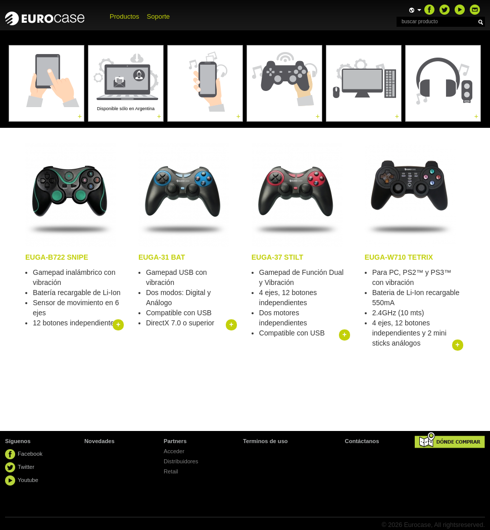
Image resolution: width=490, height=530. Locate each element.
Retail (171, 471)
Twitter (26, 467)
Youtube (28, 480)
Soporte (158, 16)
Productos (124, 16)
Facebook (30, 454)
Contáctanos (362, 441)
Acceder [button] (174, 451)
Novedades (99, 441)
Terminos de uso (265, 441)
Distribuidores (181, 461)
